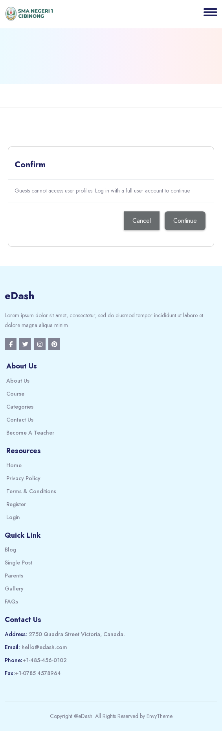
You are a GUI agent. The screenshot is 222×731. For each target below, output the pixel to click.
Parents (14, 575)
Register (16, 504)
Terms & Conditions (31, 491)
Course (15, 394)
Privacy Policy (23, 478)
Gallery (14, 588)
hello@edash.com (44, 647)
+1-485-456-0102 (44, 660)
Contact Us (19, 420)
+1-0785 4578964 (38, 673)
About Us (17, 381)
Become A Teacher (30, 433)
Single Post (18, 562)
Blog (10, 549)
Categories (19, 407)
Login (13, 517)
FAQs (11, 601)
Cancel (141, 220)
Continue (185, 220)
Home (14, 465)
